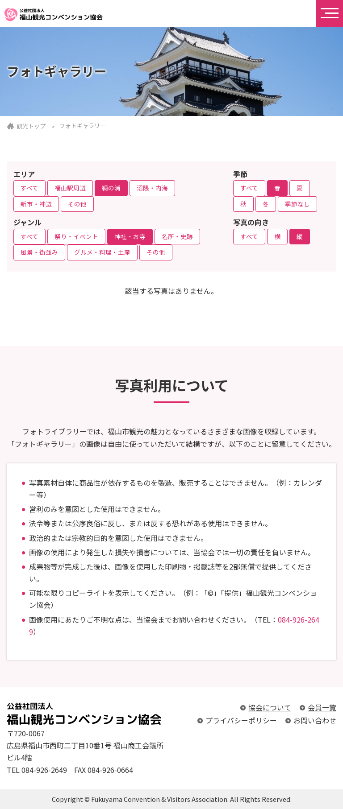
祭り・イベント (76, 236)
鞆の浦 (111, 187)
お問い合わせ (314, 720)
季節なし (297, 203)
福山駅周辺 (70, 187)
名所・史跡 (177, 236)
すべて (29, 187)
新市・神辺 (36, 203)
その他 (77, 203)
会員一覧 (322, 707)
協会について (269, 707)
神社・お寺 (130, 236)
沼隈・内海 (152, 187)
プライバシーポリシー (241, 720)
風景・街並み (39, 252)
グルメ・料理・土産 (102, 252)
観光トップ (31, 126)
